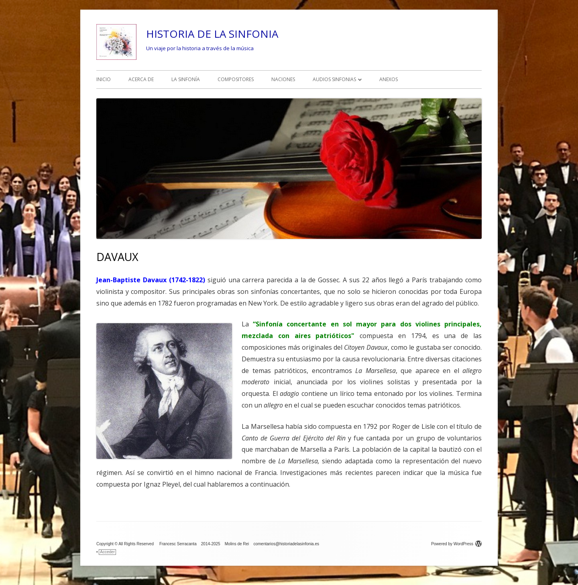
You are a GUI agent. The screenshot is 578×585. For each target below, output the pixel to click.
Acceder (107, 552)
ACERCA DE (141, 79)
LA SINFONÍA (185, 79)
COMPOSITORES (236, 79)
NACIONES (283, 79)
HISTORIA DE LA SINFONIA (212, 33)
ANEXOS (388, 79)
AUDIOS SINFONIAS (334, 79)
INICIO (103, 79)
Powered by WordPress (456, 544)
